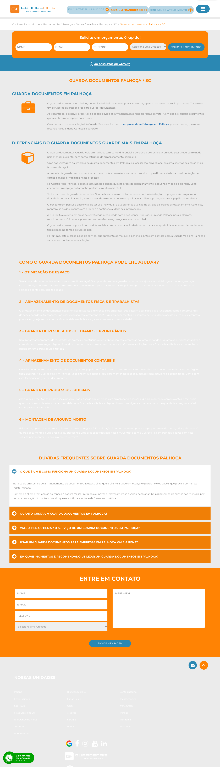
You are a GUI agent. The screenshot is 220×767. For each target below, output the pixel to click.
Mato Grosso (21, 720)
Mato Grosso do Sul (60, 720)
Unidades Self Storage (58, 22)
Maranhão (55, 734)
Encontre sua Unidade (85, 7)
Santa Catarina (86, 22)
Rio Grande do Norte (26, 727)
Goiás (124, 713)
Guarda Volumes (89, 761)
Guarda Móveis (68, 761)
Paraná (19, 706)
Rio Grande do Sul (60, 706)
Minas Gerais (22, 713)
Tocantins (126, 727)
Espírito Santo (129, 706)
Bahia (18, 734)
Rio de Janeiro (58, 713)
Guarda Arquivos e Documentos (143, 761)
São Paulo (91, 713)
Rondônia (91, 727)
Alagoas (90, 720)
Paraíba (125, 720)
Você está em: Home (26, 22)
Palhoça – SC (108, 22)
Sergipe (54, 727)
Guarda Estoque (112, 761)
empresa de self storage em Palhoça (146, 125)
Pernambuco (93, 734)
